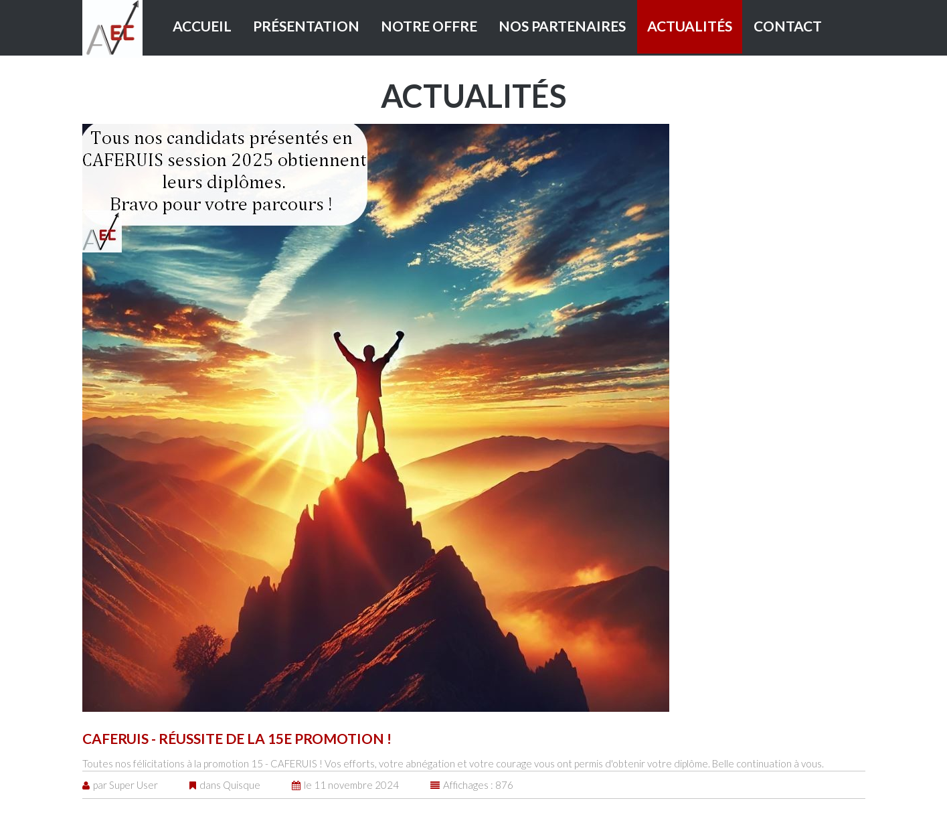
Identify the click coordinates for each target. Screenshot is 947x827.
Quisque (241, 785)
